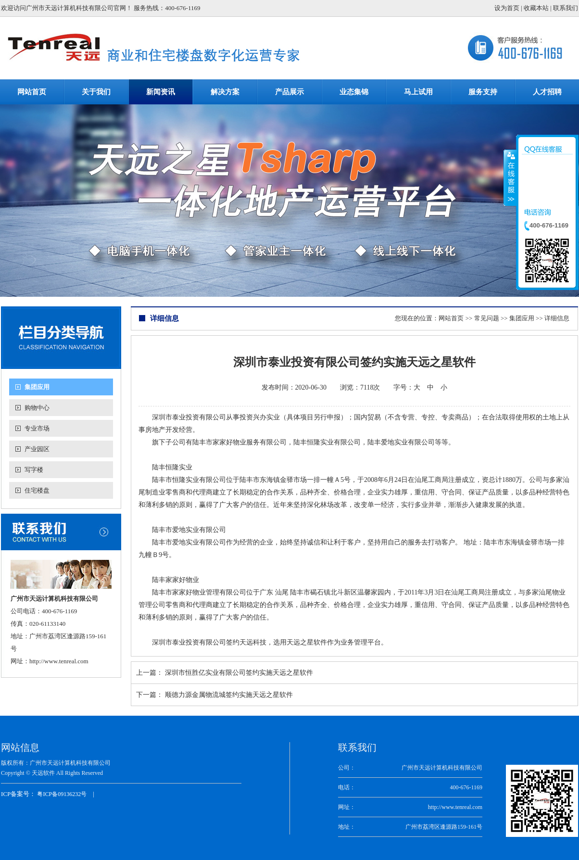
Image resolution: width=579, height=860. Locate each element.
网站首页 (451, 318)
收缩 (510, 177)
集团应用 (37, 387)
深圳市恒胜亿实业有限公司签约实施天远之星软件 (239, 672)
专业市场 (37, 428)
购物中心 (37, 407)
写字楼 (34, 469)
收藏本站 (536, 8)
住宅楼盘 (37, 490)
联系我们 (565, 8)
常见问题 (486, 318)
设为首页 (506, 8)
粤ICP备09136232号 (62, 794)
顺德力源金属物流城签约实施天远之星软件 (229, 694)
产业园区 (37, 449)
